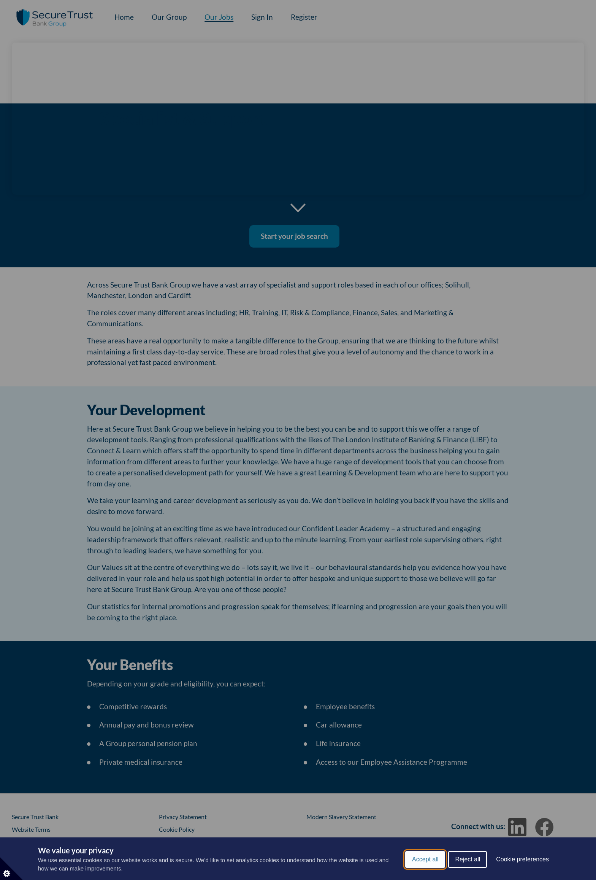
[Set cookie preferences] (11, 868)
